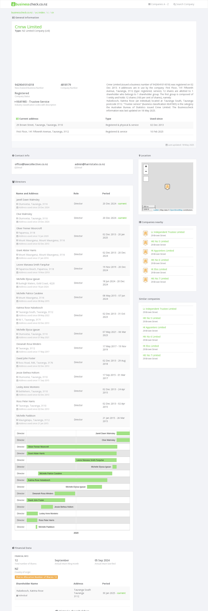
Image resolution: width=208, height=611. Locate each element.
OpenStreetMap (176, 210)
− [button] (146, 171)
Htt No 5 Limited (160, 241)
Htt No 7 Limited (160, 278)
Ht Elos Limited (159, 269)
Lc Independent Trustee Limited (167, 232)
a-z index (40, 12)
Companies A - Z (158, 4)
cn (52, 12)
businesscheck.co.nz (21, 12)
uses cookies (85, 604)
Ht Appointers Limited (162, 250)
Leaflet (156, 210)
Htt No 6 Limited (160, 259)
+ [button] (146, 166)
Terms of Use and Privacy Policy (104, 602)
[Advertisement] (104, 58)
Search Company (184, 4)
